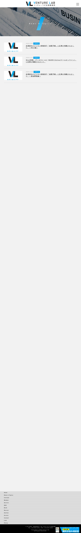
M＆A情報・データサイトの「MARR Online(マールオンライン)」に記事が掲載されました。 (51, 61)
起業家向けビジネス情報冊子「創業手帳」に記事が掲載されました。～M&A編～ (50, 47)
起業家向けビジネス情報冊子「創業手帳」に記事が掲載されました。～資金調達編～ (50, 75)
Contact (6, 517)
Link (5, 520)
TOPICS (36, 43)
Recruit (6, 510)
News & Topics (8, 495)
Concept (6, 497)
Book (5, 507)
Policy (6, 523)
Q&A (5, 505)
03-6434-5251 (36, 527)
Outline (6, 512)
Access (6, 515)
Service (6, 502)
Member (6, 500)
